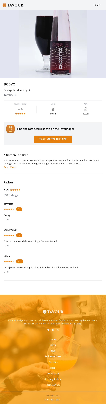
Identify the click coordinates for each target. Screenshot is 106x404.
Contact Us (53, 373)
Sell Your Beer (53, 356)
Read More (10, 167)
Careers (53, 362)
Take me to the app (53, 139)
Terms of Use (53, 384)
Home (97, 5)
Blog (53, 350)
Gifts (53, 344)
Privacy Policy (53, 379)
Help (53, 367)
